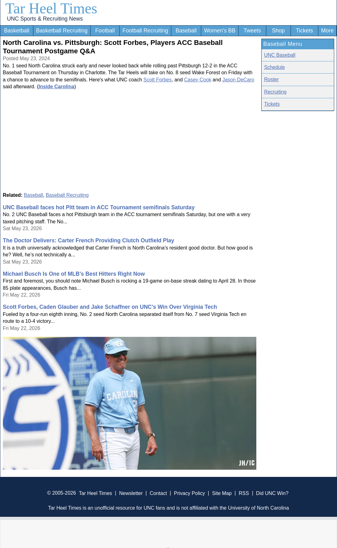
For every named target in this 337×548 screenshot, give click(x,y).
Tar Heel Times (51, 8)
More (327, 30)
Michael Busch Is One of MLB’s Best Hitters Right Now (74, 274)
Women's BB (219, 30)
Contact (158, 493)
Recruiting (275, 92)
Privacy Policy (189, 493)
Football (105, 30)
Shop (278, 30)
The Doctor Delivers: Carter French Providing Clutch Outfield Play (88, 240)
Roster (271, 79)
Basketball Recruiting (62, 30)
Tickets (304, 30)
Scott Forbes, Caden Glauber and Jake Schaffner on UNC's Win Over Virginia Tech (110, 307)
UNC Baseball (279, 55)
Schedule (274, 67)
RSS (244, 493)
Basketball (16, 30)
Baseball (186, 30)
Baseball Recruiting (67, 195)
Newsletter (131, 493)
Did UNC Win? (272, 493)
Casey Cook (197, 79)
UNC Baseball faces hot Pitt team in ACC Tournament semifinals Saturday (99, 207)
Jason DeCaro (238, 79)
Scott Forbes (157, 79)
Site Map (222, 493)
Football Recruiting (145, 30)
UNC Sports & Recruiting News (45, 19)
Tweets (252, 30)
